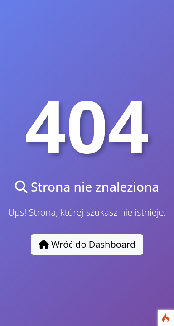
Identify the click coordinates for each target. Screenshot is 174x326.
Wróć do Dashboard (87, 244)
